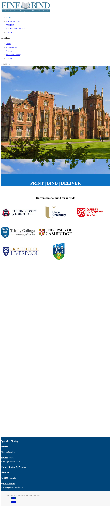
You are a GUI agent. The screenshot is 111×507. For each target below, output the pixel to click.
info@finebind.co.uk (11, 461)
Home (8, 18)
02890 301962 (8, 458)
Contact (10, 32)
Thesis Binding (13, 21)
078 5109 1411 (9, 484)
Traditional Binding (16, 29)
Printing (10, 25)
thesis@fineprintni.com (13, 487)
